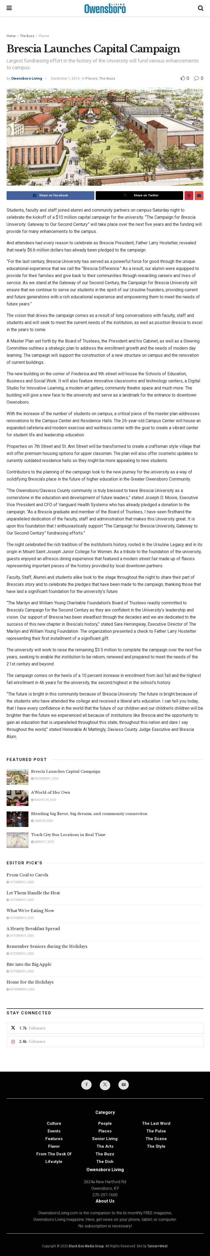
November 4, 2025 (21, 989)
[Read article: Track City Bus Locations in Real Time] (17, 840)
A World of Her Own (50, 792)
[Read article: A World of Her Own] (17, 798)
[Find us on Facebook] (86, 1085)
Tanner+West (157, 1246)
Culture (54, 1123)
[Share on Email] (199, 195)
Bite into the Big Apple (29, 964)
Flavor (54, 1146)
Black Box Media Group (86, 1246)
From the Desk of (54, 1154)
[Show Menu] (9, 8)
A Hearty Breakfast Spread (33, 928)
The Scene (156, 1138)
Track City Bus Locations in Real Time (68, 834)
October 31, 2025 (20, 882)
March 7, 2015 (42, 841)
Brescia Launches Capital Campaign (65, 771)
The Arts (105, 1146)
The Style (156, 1146)
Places (44, 36)
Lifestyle (53, 1161)
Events (54, 1131)
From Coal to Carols (27, 875)
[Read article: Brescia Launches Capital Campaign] (17, 777)
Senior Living (105, 1138)
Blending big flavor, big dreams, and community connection (89, 813)
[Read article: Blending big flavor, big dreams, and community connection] (17, 819)
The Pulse (156, 1131)
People (105, 1123)
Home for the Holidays (30, 982)
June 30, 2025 (42, 820)
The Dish (104, 1161)
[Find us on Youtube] (123, 1085)
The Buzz (27, 36)
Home (11, 36)
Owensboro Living (26, 78)
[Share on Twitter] (139, 195)
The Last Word (156, 1123)
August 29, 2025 (43, 799)
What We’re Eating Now (30, 910)
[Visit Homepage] (105, 8)
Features (54, 1138)
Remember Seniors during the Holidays (47, 946)
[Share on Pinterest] (189, 195)
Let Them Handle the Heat (33, 893)
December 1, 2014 (65, 78)
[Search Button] (200, 8)
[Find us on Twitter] (105, 1085)
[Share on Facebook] (50, 195)
